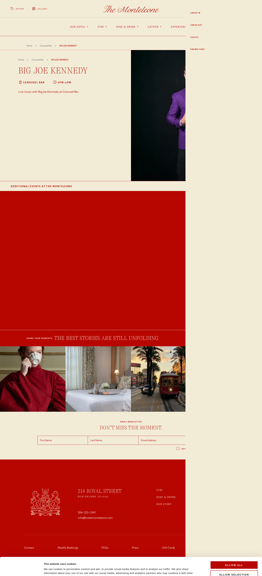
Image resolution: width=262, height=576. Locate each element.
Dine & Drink (166, 497)
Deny (234, 565)
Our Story (164, 504)
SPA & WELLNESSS (211, 504)
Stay (159, 490)
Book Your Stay (237, 8)
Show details (175, 569)
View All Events (241, 186)
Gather (204, 497)
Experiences (208, 490)
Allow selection (234, 556)
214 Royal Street (100, 491)
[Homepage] (131, 8)
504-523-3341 (87, 512)
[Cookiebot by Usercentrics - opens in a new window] (21, 569)
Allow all (234, 546)
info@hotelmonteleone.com (95, 517)
